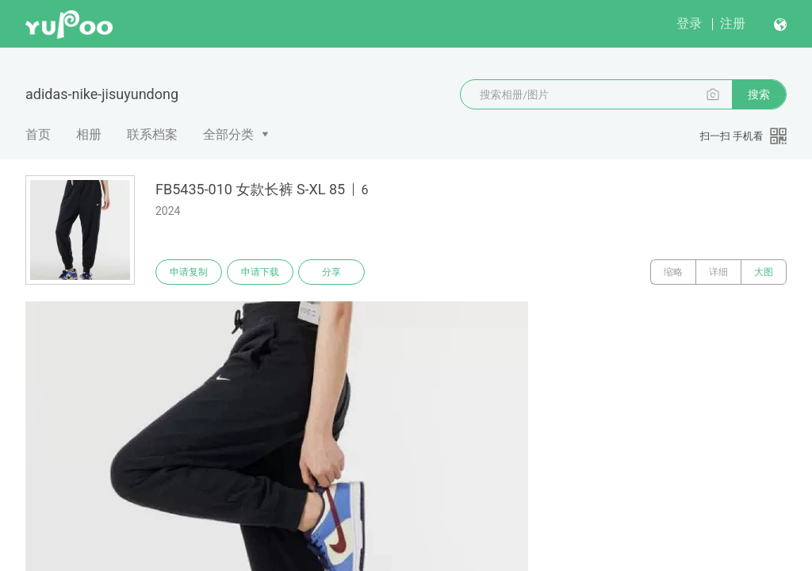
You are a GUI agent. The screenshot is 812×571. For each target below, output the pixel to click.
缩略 (673, 272)
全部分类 (228, 134)
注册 (732, 23)
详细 (718, 272)
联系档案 (152, 134)
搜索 (759, 94)
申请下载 (260, 272)
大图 (763, 272)
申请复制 (189, 272)
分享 (331, 272)
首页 (38, 134)
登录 (689, 23)
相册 (89, 134)
